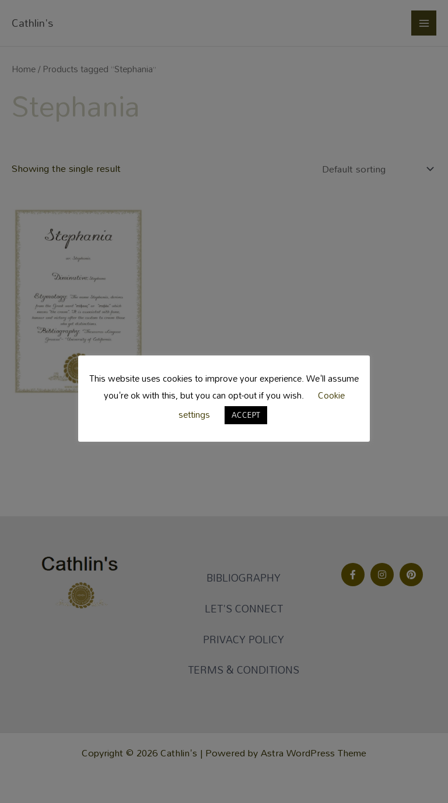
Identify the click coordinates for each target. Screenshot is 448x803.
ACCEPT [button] (246, 414)
